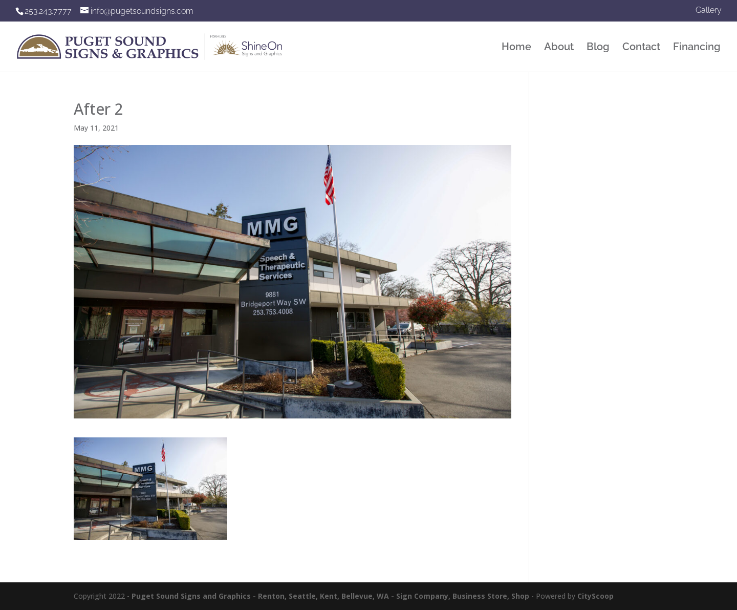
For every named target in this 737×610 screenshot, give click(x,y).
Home (516, 48)
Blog (598, 48)
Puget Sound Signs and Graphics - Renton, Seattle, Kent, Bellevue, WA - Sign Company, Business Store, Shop (330, 596)
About (559, 48)
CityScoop (595, 596)
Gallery (709, 10)
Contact (641, 48)
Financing (697, 48)
